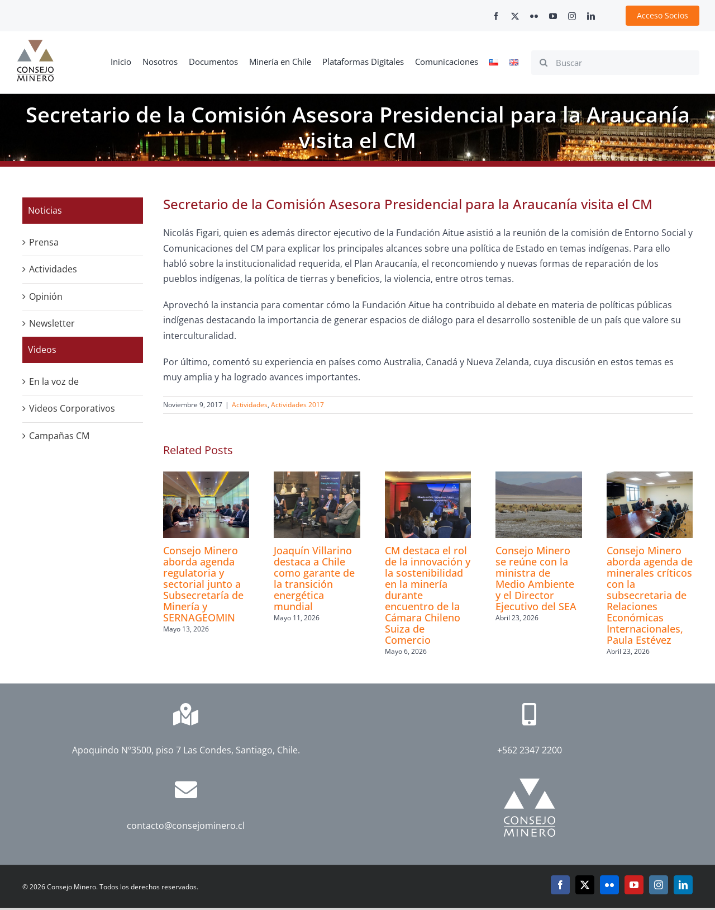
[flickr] (534, 16)
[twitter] (515, 16)
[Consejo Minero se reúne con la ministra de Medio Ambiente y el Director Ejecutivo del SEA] (538, 477)
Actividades (250, 404)
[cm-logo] (35, 44)
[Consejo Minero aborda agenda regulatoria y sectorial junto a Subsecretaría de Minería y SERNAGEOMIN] (206, 477)
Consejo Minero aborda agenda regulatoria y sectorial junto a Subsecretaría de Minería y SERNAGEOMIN (203, 584)
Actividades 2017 (297, 404)
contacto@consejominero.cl (186, 825)
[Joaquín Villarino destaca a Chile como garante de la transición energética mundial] (317, 477)
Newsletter (52, 323)
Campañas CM (59, 436)
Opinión (46, 296)
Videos (42, 349)
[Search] (543, 62)
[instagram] (572, 16)
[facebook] (496, 16)
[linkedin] (591, 16)
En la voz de (54, 381)
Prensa (44, 242)
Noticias (45, 210)
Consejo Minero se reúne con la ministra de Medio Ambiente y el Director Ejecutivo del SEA (535, 578)
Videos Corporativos (72, 408)
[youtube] (553, 16)
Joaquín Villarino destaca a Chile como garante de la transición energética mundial (314, 578)
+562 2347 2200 (529, 750)
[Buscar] (615, 62)
